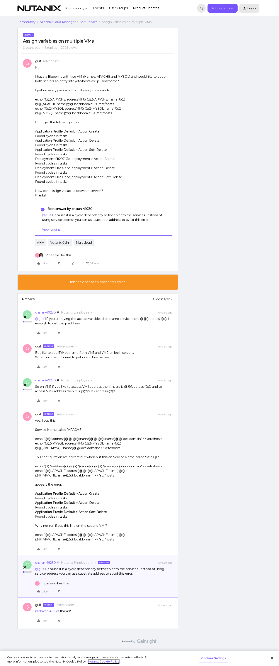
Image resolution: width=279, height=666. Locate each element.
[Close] (272, 658)
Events (98, 8)
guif (38, 61)
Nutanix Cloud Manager (58, 22)
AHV (40, 243)
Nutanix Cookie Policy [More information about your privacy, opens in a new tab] (103, 661)
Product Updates (146, 8)
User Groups (118, 8)
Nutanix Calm (60, 243)
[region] (139, 658)
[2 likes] (53, 255)
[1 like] (52, 583)
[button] (223, 8)
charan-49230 (45, 312)
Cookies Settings (213, 658)
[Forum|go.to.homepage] (39, 8)
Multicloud (84, 243)
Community (26, 22)
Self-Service (89, 22)
